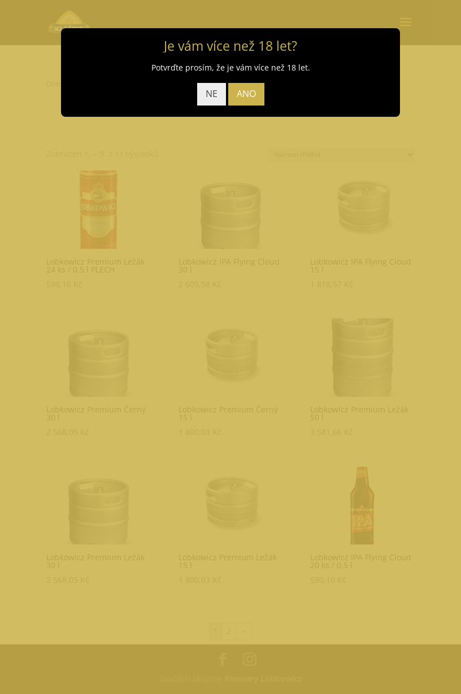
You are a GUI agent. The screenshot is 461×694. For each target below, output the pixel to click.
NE (212, 93)
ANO (246, 93)
